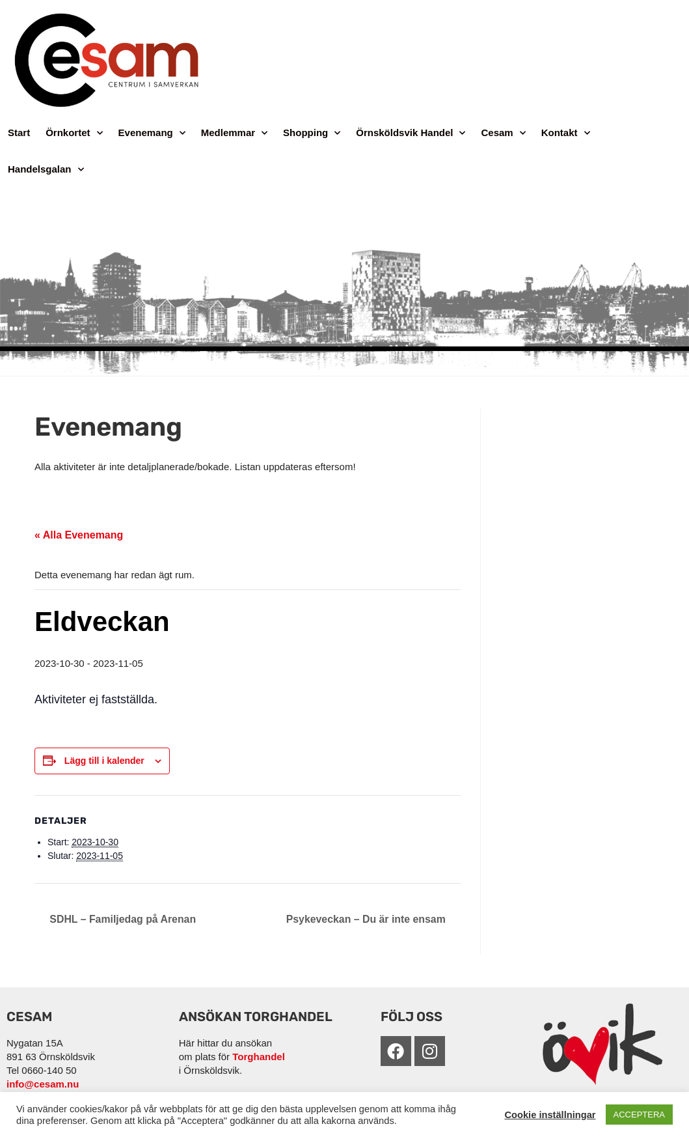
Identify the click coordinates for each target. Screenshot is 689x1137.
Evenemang (151, 133)
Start (19, 132)
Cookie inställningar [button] (549, 1115)
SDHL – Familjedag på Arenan (122, 919)
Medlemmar (234, 133)
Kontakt (565, 133)
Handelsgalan (46, 170)
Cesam (503, 133)
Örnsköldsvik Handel (410, 133)
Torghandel (258, 1056)
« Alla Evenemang (78, 534)
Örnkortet (74, 133)
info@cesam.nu (43, 1083)
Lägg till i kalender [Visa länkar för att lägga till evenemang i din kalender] (104, 760)
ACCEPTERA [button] (639, 1114)
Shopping (311, 133)
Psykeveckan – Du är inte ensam (366, 919)
